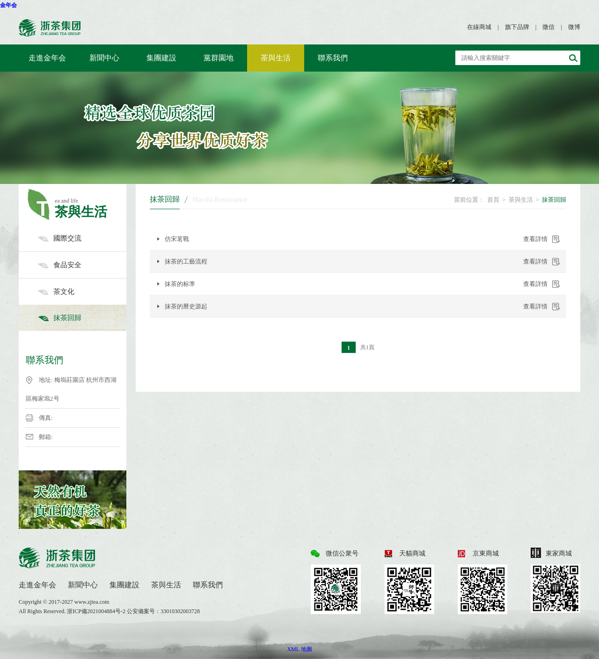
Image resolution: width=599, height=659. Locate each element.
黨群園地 (219, 58)
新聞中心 (104, 58)
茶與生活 (276, 58)
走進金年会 (47, 58)
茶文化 (81, 291)
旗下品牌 (517, 26)
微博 (574, 26)
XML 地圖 (299, 649)
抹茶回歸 (81, 318)
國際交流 (81, 238)
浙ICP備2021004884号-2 (97, 611)
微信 (548, 26)
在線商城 (479, 26)
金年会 (8, 5)
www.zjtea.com (92, 602)
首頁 (493, 199)
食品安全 (81, 265)
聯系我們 (333, 58)
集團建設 (161, 58)
